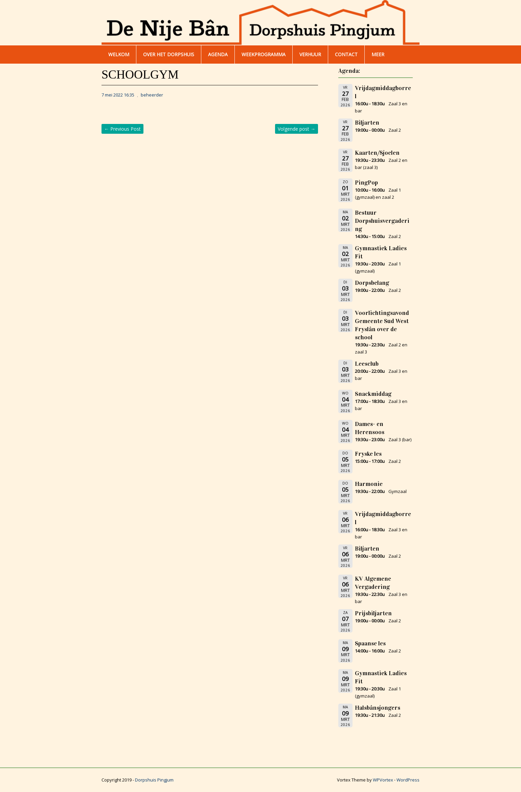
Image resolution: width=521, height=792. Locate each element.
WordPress (408, 780)
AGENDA (218, 54)
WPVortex (383, 780)
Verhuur (310, 54)
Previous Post (122, 129)
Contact (346, 54)
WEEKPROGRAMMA (264, 54)
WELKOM (118, 54)
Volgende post (296, 129)
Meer (377, 54)
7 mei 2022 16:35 (117, 95)
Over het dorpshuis (168, 54)
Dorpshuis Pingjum (154, 780)
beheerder (152, 95)
